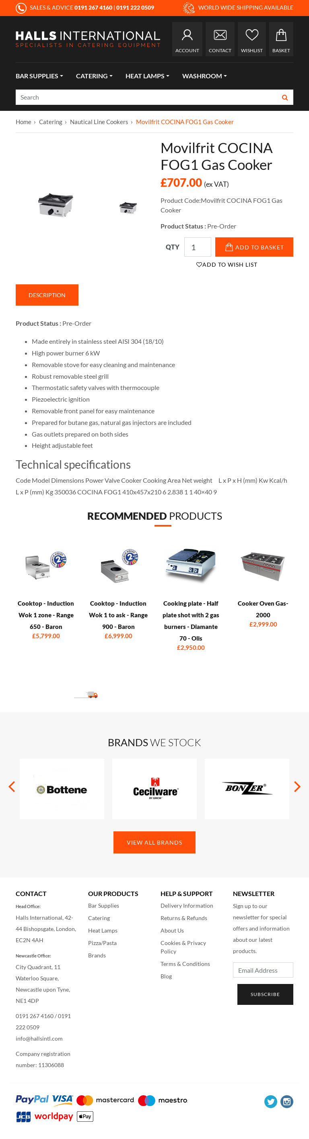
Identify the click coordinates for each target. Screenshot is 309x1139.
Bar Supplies (37, 76)
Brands (97, 955)
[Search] (147, 97)
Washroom (202, 76)
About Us (172, 930)
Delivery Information (187, 905)
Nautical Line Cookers (99, 121)
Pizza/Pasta (102, 942)
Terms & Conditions (185, 963)
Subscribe (265, 994)
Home (23, 121)
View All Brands (154, 842)
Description (47, 295)
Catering (92, 76)
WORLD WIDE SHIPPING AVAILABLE (238, 8)
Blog (166, 976)
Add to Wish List (227, 264)
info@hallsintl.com (39, 1038)
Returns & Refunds (184, 917)
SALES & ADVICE (64, 7)
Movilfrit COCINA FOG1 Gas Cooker (185, 121)
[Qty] (197, 247)
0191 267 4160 (35, 1015)
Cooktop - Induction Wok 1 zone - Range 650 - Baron (46, 615)
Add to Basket (254, 247)
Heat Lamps (145, 76)
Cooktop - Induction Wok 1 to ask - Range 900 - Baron (118, 615)
